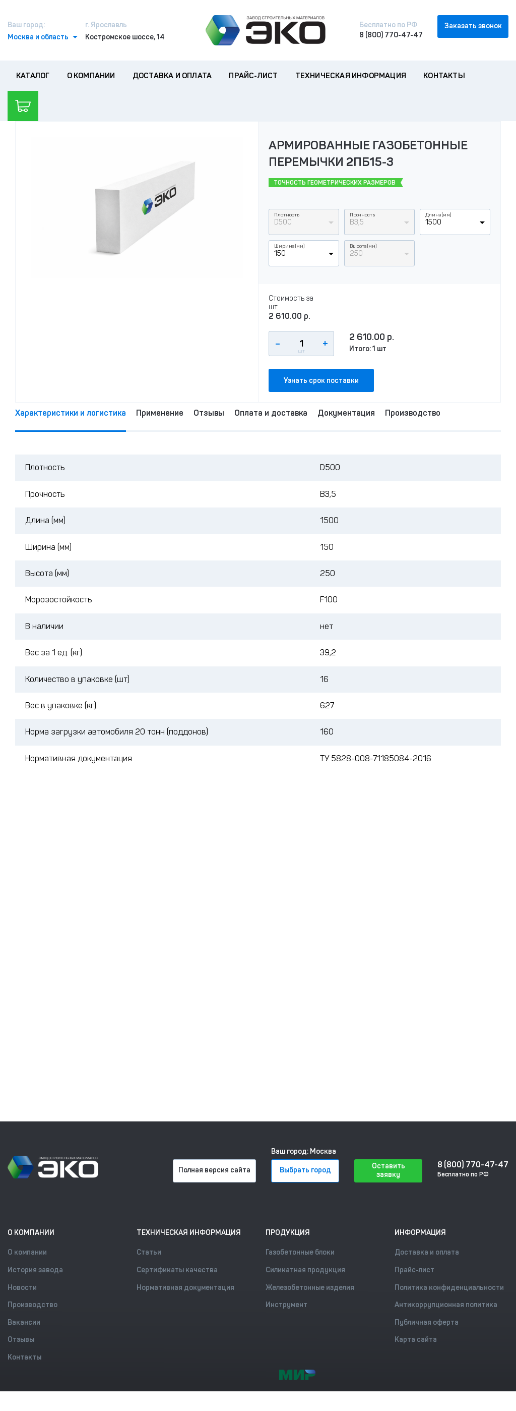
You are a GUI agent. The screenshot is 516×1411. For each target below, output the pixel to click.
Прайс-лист (253, 75)
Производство (412, 413)
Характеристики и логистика (70, 413)
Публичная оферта (427, 1322)
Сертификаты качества (177, 1270)
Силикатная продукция (305, 1270)
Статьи (149, 1252)
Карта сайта (416, 1339)
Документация (346, 413)
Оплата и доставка (270, 413)
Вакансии (24, 1322)
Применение (159, 413)
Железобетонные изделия (310, 1287)
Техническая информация (350, 75)
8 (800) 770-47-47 (391, 35)
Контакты (444, 75)
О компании (91, 75)
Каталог (32, 75)
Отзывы (209, 413)
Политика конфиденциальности (449, 1287)
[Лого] (266, 30)
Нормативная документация (185, 1287)
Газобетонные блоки (300, 1252)
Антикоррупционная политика (446, 1305)
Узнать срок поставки (321, 380)
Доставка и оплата (172, 75)
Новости (22, 1287)
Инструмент (286, 1305)
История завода (35, 1270)
